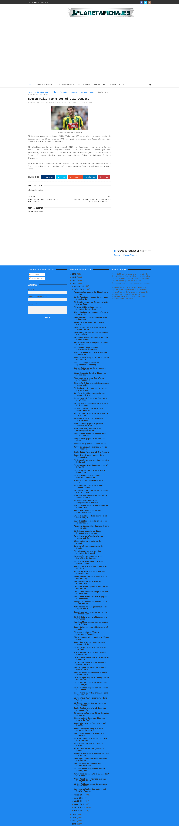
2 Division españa (42, 92)
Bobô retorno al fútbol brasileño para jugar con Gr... (91, 686)
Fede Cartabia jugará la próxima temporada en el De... (88, 417)
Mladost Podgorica (60, 92)
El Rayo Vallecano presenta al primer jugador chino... (90, 777)
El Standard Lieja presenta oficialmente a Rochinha (86, 341)
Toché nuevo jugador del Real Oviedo (90, 436)
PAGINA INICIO (33, 2)
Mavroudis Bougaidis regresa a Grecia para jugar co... (90, 440)
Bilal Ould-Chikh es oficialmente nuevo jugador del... (91, 376)
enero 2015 (79, 803)
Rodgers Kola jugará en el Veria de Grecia (89, 432)
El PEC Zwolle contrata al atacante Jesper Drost (89, 464)
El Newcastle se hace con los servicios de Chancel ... (91, 453)
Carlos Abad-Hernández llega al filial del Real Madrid (91, 585)
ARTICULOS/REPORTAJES (65, 85)
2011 (74, 816)
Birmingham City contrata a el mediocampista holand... (87, 422)
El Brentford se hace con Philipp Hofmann (88, 737)
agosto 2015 (79, 278)
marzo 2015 (79, 796)
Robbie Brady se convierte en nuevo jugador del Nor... (89, 635)
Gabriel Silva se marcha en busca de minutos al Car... (90, 361)
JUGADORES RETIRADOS (43, 85)
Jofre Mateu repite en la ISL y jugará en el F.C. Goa (91, 484)
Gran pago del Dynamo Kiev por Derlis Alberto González (90, 489)
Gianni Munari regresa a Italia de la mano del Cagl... (90, 570)
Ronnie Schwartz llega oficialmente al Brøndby (91, 620)
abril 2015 (79, 793)
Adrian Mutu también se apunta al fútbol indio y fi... (88, 504)
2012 (74, 813)
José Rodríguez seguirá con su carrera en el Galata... (91, 326)
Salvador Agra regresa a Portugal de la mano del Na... (91, 671)
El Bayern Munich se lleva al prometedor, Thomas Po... (87, 625)
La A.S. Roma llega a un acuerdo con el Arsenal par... (91, 651)
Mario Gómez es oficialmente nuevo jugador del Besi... (89, 529)
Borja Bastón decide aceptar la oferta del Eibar (91, 336)
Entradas (34, 267)
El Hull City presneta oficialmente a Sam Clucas (90, 610)
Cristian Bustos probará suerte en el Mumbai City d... (90, 509)
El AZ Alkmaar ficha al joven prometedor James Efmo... (87, 469)
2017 (74, 269)
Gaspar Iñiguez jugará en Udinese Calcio (89, 316)
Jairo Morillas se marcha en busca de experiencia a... (90, 514)
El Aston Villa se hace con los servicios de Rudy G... (87, 300)
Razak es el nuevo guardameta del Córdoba (88, 539)
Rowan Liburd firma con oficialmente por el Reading (90, 427)
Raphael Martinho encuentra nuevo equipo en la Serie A (88, 722)
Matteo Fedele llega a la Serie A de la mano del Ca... (91, 351)
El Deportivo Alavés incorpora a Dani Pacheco (90, 691)
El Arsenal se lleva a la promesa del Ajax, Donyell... (90, 676)
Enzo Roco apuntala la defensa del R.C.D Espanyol (89, 412)
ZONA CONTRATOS (83, 85)
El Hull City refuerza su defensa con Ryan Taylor (90, 641)
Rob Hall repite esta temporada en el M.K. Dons (90, 560)
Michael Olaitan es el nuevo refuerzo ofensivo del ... (90, 346)
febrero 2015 (80, 800)
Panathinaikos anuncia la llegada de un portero (91, 285)
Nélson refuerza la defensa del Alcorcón (87, 534)
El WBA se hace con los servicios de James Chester (90, 696)
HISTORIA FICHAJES (116, 85)
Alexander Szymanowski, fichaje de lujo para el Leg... (91, 519)
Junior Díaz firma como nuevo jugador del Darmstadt (90, 590)
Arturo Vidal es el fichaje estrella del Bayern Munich (90, 772)
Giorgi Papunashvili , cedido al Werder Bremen (91, 630)
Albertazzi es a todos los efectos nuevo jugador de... (89, 371)
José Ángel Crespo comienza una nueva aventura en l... (90, 752)
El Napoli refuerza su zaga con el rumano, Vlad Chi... (89, 402)
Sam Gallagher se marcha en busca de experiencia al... (90, 661)
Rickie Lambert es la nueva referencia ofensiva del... (91, 305)
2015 (74, 276)
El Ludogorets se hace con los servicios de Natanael (87, 544)
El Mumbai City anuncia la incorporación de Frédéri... (87, 494)
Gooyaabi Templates (68, 823)
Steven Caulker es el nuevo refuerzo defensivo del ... (90, 646)
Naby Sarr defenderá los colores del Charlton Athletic (90, 782)
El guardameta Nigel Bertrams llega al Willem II (91, 458)
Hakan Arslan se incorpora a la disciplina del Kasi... (87, 549)
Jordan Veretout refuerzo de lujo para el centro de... (91, 290)
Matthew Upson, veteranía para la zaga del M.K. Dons (91, 397)
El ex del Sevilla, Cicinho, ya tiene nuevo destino (90, 732)
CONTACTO (44, 2)
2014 (74, 807)
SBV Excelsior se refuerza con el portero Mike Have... (88, 757)
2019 (74, 266)
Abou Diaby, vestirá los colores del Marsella (90, 716)
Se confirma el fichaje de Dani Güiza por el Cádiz (90, 391)
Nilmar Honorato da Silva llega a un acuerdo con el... (90, 366)
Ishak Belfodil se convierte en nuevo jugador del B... (90, 666)
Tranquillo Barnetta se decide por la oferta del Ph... (90, 595)
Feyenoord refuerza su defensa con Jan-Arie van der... (91, 747)
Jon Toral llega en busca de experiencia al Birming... (86, 356)
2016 (74, 273)
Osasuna (74, 92)
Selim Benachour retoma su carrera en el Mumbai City (90, 605)
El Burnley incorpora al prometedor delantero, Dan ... (89, 565)
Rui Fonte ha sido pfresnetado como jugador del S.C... (89, 386)
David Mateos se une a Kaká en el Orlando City (88, 575)
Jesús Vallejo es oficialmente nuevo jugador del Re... (90, 321)
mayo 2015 (79, 790)
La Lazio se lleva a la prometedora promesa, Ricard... (89, 656)
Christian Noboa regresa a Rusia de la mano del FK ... (91, 580)
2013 (74, 810)
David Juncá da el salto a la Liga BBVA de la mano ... (91, 767)
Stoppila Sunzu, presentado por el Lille (89, 474)
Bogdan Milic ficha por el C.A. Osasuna (91, 444)
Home (30, 85)
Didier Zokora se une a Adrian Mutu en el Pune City (91, 499)
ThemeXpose (41, 823)
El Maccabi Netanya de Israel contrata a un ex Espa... (91, 295)
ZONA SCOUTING (99, 85)
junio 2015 (79, 787)
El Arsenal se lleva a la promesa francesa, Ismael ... (88, 479)
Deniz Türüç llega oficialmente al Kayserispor (89, 727)
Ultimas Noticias (87, 92)
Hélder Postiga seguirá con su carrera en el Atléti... (91, 681)
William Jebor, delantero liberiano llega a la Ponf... (89, 711)
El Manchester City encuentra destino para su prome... (90, 381)
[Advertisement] (44, 44)
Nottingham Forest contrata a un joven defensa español (91, 331)
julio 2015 (79, 281)
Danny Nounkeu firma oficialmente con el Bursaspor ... (90, 310)
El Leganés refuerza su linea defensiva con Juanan (91, 706)
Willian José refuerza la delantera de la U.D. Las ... (91, 407)
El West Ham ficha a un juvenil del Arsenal (89, 742)
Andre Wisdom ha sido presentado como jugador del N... (90, 600)
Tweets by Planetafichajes (125, 97)
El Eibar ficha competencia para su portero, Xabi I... (89, 762)
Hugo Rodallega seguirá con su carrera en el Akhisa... (91, 615)
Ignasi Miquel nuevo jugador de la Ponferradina (89, 448)
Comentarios (35, 270)
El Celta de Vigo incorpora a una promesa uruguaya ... (88, 555)
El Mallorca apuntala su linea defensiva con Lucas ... (87, 524)
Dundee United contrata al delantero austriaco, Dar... (90, 701)
